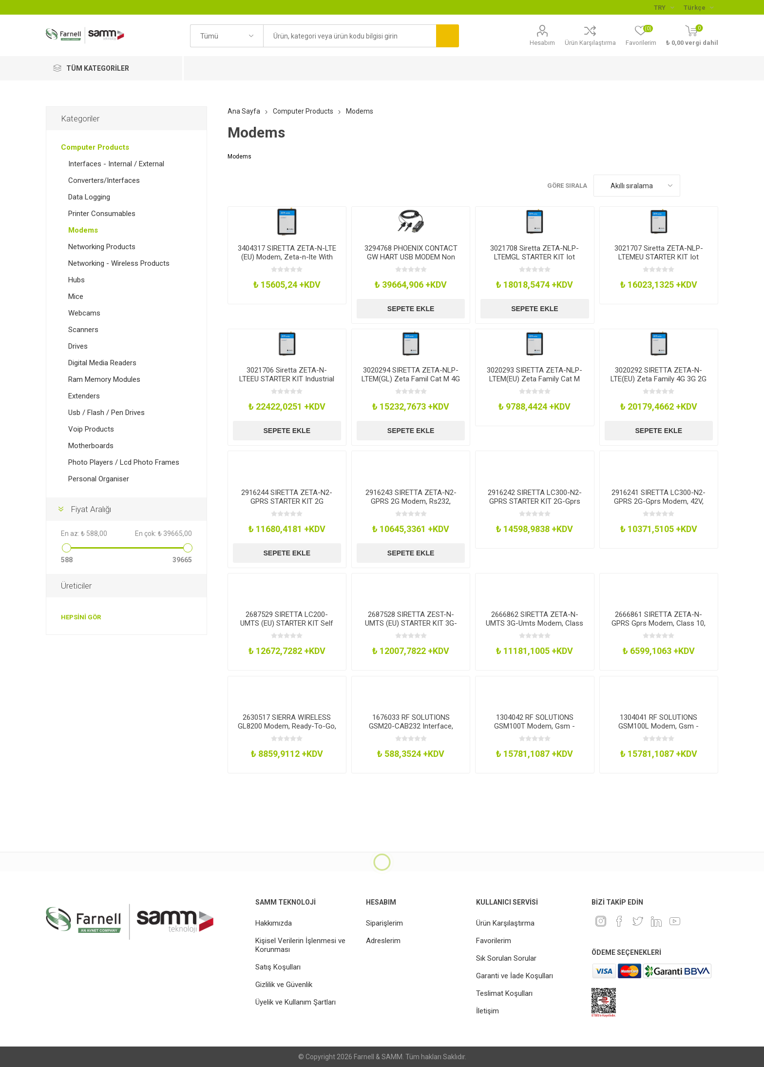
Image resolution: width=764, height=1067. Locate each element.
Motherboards (91, 445)
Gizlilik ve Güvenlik (283, 984)
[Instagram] (601, 921)
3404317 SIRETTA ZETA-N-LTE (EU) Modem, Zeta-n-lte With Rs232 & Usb (287, 257)
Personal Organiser (98, 478)
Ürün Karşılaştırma (590, 42)
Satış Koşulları (278, 967)
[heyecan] (638, 921)
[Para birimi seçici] (664, 7)
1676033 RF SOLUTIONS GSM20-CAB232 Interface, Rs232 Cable (411, 726)
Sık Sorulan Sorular (506, 958)
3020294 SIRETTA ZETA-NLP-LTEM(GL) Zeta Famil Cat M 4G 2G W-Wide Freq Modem (411, 379)
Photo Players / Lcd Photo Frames (123, 462)
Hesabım (542, 42)
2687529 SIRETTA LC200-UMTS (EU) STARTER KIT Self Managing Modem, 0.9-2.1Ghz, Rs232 (287, 627)
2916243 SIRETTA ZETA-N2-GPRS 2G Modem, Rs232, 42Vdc (411, 501)
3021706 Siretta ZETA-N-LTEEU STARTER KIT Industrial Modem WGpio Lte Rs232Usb (286, 379)
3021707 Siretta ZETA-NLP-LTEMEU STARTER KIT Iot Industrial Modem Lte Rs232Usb (658, 261)
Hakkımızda (273, 923)
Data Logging (89, 197)
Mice (75, 296)
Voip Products (91, 429)
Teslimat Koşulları (504, 993)
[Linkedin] (656, 921)
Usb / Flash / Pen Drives (106, 412)
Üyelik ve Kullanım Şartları (295, 1002)
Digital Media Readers (102, 362)
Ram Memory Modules (104, 379)
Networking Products (101, 246)
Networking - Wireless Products (119, 263)
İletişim (487, 1011)
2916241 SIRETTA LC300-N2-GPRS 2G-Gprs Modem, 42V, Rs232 (658, 501)
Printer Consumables (101, 213)
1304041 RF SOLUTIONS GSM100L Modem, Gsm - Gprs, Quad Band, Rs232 (658, 726)
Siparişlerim (384, 923)
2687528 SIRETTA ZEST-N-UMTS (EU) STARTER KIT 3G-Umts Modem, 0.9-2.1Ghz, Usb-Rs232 (411, 627)
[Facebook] (619, 921)
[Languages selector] (698, 7)
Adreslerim (383, 940)
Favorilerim (493, 940)
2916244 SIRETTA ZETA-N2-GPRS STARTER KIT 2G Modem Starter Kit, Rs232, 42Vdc (286, 505)
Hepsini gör (81, 617)
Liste (711, 186)
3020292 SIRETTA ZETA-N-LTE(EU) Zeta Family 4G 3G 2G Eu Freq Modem (659, 379)
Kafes (692, 186)
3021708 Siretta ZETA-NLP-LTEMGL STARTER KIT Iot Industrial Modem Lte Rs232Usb (534, 261)
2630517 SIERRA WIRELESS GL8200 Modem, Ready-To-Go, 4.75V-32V (287, 726)
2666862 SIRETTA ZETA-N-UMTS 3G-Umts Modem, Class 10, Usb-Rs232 (534, 623)
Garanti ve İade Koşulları (514, 975)
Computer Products (95, 147)
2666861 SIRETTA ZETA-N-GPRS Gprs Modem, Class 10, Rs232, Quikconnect (658, 623)
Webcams (84, 313)
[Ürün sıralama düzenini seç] (636, 186)
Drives (78, 346)
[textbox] (349, 35)
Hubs (76, 280)
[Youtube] (675, 921)
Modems (83, 230)
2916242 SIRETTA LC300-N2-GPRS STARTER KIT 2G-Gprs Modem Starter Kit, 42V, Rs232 (534, 501)
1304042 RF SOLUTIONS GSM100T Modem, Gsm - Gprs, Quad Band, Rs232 (534, 726)
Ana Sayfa (244, 111)
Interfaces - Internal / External (116, 163)
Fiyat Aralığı (91, 509)
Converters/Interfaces (104, 180)
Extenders (84, 396)
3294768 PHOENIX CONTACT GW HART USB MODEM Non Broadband (411, 257)
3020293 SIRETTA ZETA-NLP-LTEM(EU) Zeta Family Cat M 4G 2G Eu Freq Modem (534, 379)
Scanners (83, 329)
